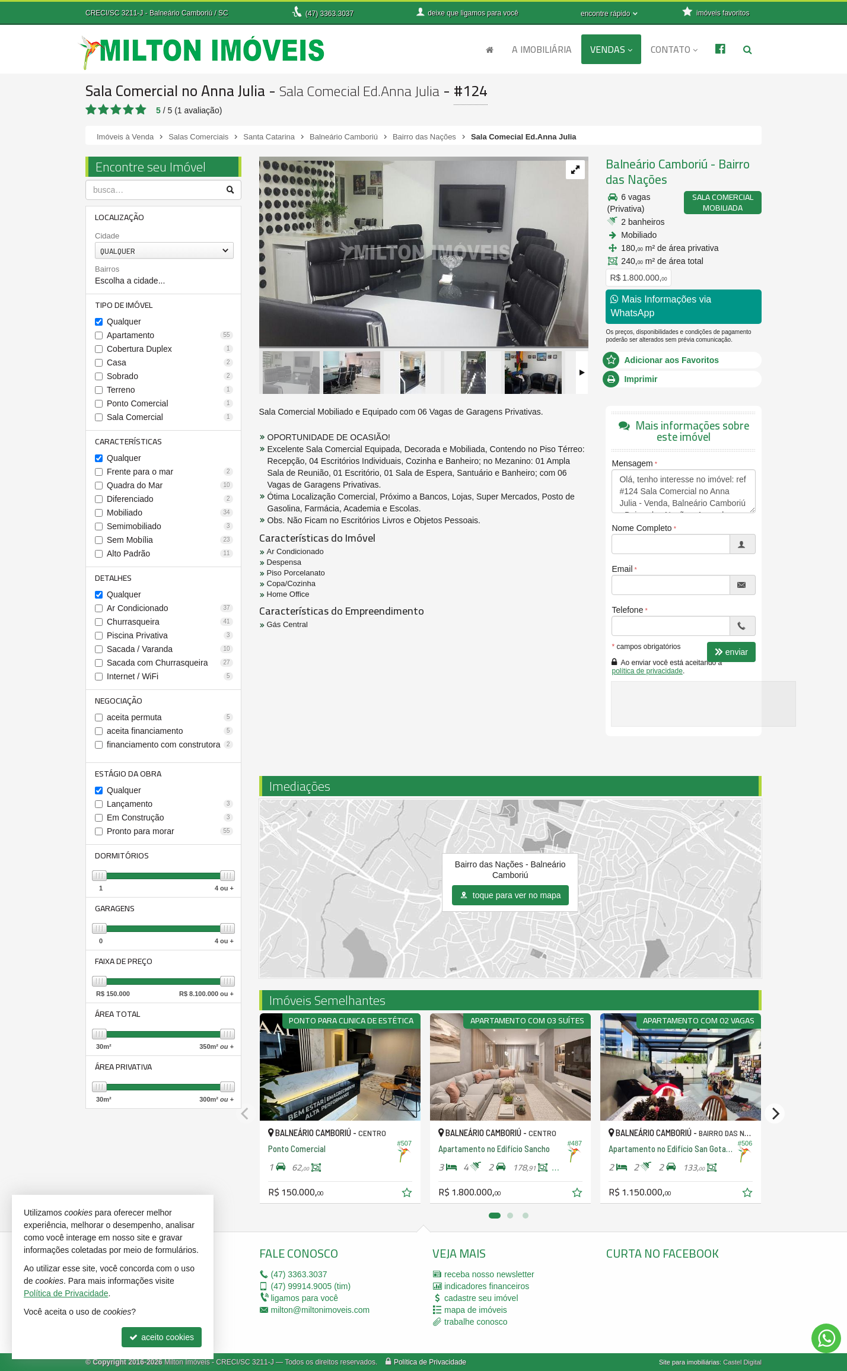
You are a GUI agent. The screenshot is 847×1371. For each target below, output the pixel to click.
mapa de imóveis (475, 1310)
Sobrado (170, 376)
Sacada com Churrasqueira (170, 662)
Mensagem (632, 463)
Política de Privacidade (430, 1362)
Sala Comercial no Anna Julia (175, 90)
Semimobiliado (170, 526)
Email (622, 569)
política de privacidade (647, 671)
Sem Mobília (170, 540)
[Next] (775, 1113)
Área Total (117, 1014)
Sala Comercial (170, 417)
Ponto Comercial (170, 403)
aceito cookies (161, 1337)
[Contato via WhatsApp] (826, 1338)
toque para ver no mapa (510, 895)
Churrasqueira (170, 621)
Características (128, 441)
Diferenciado (170, 499)
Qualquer (124, 321)
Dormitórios (122, 855)
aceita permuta (170, 717)
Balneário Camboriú (657, 164)
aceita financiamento (170, 731)
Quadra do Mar (170, 485)
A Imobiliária (542, 49)
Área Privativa (123, 1066)
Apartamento (170, 335)
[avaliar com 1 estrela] (91, 110)
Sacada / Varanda (170, 649)
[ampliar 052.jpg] (423, 251)
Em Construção (170, 817)
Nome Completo (641, 528)
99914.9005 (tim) (311, 1286)
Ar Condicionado (170, 608)
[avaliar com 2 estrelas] (103, 110)
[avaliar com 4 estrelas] (128, 110)
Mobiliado (170, 512)
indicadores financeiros (486, 1286)
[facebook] (695, 1304)
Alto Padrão (170, 553)
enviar (731, 652)
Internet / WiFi (170, 676)
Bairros (107, 269)
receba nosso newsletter (489, 1274)
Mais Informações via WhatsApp (660, 306)
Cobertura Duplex (170, 349)
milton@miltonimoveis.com (320, 1310)
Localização (119, 217)
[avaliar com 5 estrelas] (141, 110)
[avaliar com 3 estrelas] (116, 110)
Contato (674, 49)
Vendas (611, 49)
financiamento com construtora (170, 744)
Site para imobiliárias (689, 1362)
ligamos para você (305, 1298)
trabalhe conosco (476, 1322)
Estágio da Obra (128, 773)
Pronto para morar (170, 831)
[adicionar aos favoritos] (408, 1194)
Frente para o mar (170, 471)
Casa (170, 362)
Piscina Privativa (170, 635)
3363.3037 (329, 13)
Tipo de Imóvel (123, 305)
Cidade (107, 235)
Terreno (170, 390)
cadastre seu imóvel (481, 1298)
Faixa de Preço (123, 961)
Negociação (118, 700)
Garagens (115, 908)
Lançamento (170, 804)
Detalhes (113, 578)
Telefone (627, 610)
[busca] (747, 49)
